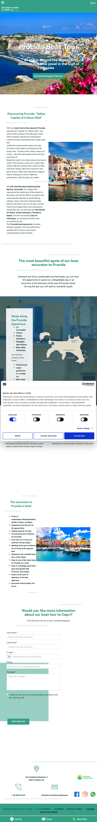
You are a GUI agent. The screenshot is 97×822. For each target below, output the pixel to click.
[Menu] (2, 2)
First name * (12, 632)
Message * (11, 671)
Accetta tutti (79, 436)
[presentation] (20, 706)
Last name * (12, 642)
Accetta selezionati (48, 436)
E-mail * (10, 652)
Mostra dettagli (83, 428)
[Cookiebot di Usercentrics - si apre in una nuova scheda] (83, 384)
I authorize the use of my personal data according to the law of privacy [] (32, 696)
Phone (9, 662)
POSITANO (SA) (48, 748)
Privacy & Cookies (74, 809)
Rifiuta (17, 436)
